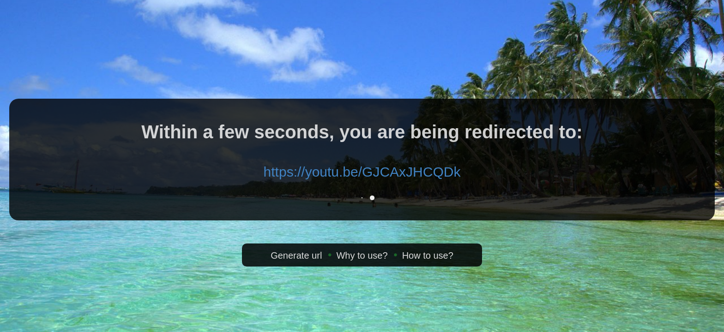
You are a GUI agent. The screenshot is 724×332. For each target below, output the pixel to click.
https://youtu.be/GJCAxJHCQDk (362, 171)
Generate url (296, 255)
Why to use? (361, 255)
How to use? (427, 255)
